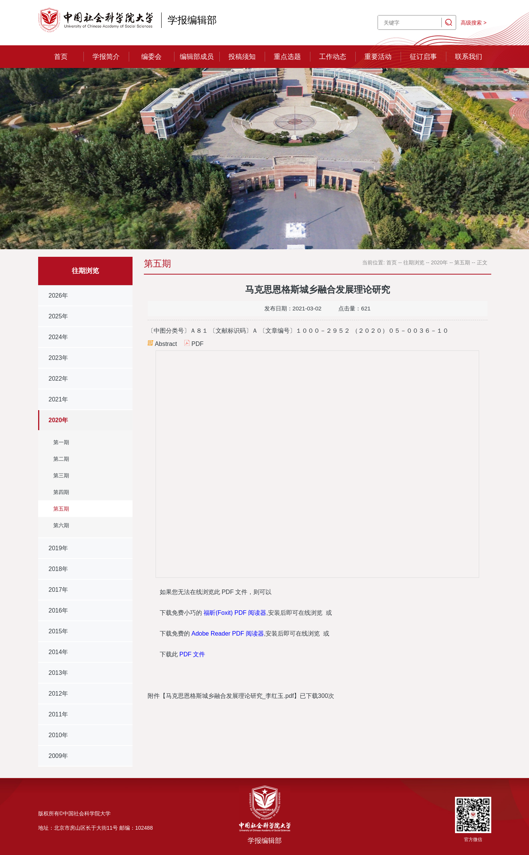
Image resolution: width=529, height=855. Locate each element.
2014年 (58, 652)
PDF (197, 344)
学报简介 (106, 56)
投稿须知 (242, 56)
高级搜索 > (473, 23)
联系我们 (468, 56)
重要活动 (378, 56)
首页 (61, 56)
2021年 (58, 399)
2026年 (58, 295)
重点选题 (287, 56)
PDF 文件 (192, 654)
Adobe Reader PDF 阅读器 (227, 633)
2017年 (58, 589)
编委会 (151, 56)
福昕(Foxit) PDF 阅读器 (235, 613)
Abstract (166, 344)
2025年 (58, 316)
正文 (482, 262)
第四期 (61, 492)
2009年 (58, 756)
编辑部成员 (197, 56)
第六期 (61, 525)
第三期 (61, 475)
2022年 (58, 378)
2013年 (58, 673)
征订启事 (423, 56)
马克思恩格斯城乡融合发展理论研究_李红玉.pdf (230, 696)
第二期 (61, 459)
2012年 (58, 693)
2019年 (58, 548)
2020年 (58, 420)
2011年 (58, 714)
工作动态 (332, 56)
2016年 (58, 610)
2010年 (58, 735)
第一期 (61, 442)
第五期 (61, 509)
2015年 (58, 631)
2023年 (58, 358)
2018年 (58, 569)
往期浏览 (413, 262)
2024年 (58, 337)
